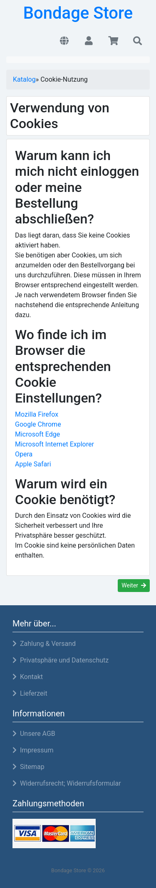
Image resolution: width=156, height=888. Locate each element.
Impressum (32, 750)
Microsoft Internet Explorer (54, 444)
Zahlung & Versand (44, 644)
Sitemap (28, 767)
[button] (64, 41)
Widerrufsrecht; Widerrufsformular (66, 783)
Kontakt (27, 677)
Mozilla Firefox (36, 414)
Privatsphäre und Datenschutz (60, 660)
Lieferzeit (29, 693)
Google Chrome (38, 424)
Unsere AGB (33, 734)
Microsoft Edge (37, 434)
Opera (23, 454)
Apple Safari (33, 464)
